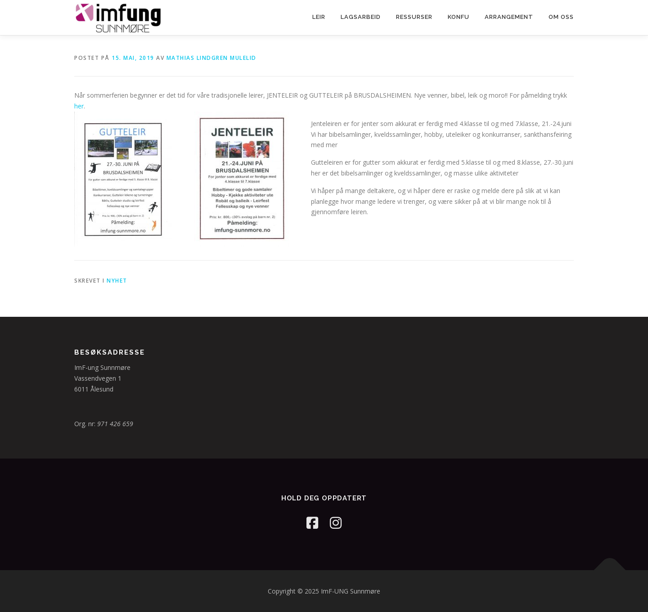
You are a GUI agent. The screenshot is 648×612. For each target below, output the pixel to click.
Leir (318, 17)
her (79, 106)
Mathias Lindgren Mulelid (211, 58)
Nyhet (117, 280)
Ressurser (414, 17)
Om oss (561, 17)
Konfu (458, 17)
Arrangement (509, 17)
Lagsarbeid (361, 17)
